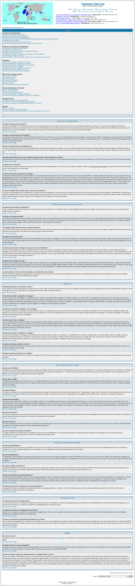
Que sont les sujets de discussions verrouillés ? (16, 84)
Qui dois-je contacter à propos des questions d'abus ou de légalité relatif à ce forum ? (26, 111)
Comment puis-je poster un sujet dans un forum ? (16, 62)
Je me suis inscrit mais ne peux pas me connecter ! (17, 42)
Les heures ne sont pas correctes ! (12, 49)
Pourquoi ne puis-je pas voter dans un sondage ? (16, 71)
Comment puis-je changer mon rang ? (13, 55)
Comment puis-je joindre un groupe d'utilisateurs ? (17, 94)
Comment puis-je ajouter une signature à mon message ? (19, 65)
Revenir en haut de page (9, 131)
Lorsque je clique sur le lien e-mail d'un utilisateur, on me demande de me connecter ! (27, 57)
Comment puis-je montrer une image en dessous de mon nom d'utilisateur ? (24, 54)
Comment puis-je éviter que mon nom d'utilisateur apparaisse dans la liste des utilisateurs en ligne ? (31, 39)
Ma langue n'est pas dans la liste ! (12, 52)
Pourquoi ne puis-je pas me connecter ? (14, 34)
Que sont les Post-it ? (9, 83)
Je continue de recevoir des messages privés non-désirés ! (19, 101)
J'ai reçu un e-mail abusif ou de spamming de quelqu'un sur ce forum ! (22, 103)
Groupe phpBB (60, 538)
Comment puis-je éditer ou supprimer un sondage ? (17, 68)
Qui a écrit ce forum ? (9, 108)
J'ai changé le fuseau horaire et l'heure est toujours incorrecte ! (20, 51)
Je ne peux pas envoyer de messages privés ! (15, 100)
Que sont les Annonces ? (10, 81)
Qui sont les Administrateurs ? (11, 89)
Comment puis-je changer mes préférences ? (15, 48)
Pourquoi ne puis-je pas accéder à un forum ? (15, 69)
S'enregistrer (113, 9)
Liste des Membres (88, 9)
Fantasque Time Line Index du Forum (12, 27)
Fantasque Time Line (92, 4)
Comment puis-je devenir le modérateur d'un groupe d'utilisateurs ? (21, 95)
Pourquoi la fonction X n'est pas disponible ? (15, 109)
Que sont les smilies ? (9, 78)
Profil (75, 11)
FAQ (71, 9)
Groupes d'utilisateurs (101, 9)
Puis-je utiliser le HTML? (9, 77)
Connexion (109, 11)
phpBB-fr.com (70, 583)
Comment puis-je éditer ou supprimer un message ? (17, 63)
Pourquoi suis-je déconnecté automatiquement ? (16, 37)
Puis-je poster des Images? (10, 80)
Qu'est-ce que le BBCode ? (10, 75)
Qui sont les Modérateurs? (10, 91)
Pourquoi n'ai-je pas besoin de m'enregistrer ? (15, 36)
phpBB (64, 582)
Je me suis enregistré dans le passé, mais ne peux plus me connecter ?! (23, 43)
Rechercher (77, 9)
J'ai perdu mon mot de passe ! (11, 40)
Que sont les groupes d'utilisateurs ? (13, 92)
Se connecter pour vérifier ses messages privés (92, 11)
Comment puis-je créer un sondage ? (13, 66)
